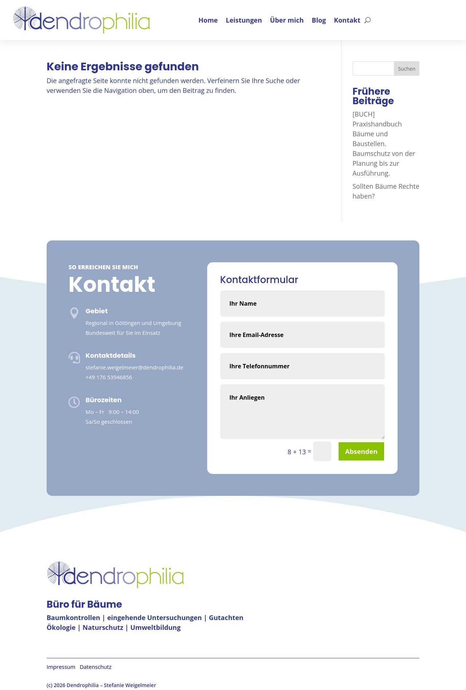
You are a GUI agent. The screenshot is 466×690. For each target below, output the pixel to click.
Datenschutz (95, 666)
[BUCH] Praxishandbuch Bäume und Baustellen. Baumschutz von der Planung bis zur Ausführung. (383, 143)
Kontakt (347, 20)
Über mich (287, 20)
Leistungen (244, 20)
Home (208, 20)
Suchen (406, 68)
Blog (319, 20)
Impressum (63, 666)
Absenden (361, 451)
